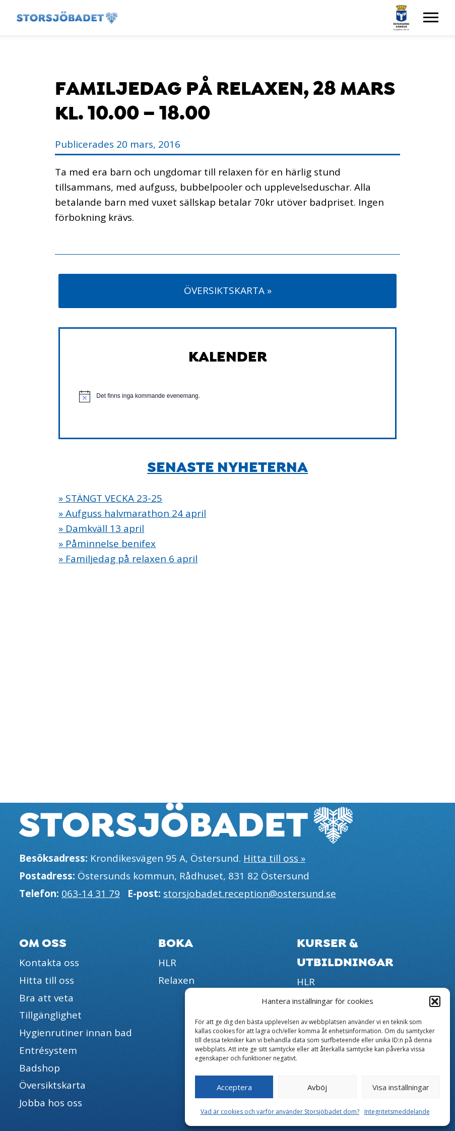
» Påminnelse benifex (107, 543)
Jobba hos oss (50, 1102)
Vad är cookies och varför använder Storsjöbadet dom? (280, 1111)
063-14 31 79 (90, 893)
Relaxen (176, 980)
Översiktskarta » (228, 290)
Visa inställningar (400, 1087)
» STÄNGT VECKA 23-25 (110, 498)
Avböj (317, 1087)
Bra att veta (46, 997)
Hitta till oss (46, 980)
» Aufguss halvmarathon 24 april (132, 513)
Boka (175, 943)
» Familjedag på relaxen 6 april (128, 558)
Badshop (39, 1068)
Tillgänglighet (50, 1015)
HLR (167, 962)
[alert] (227, 396)
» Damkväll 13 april (101, 528)
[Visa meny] (430, 17)
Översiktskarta (52, 1085)
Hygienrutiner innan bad (75, 1032)
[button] (435, 1001)
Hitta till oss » (274, 858)
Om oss (43, 943)
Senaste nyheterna (227, 467)
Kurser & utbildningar (345, 952)
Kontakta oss (49, 962)
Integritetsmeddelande (397, 1111)
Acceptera (234, 1087)
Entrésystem (48, 1050)
